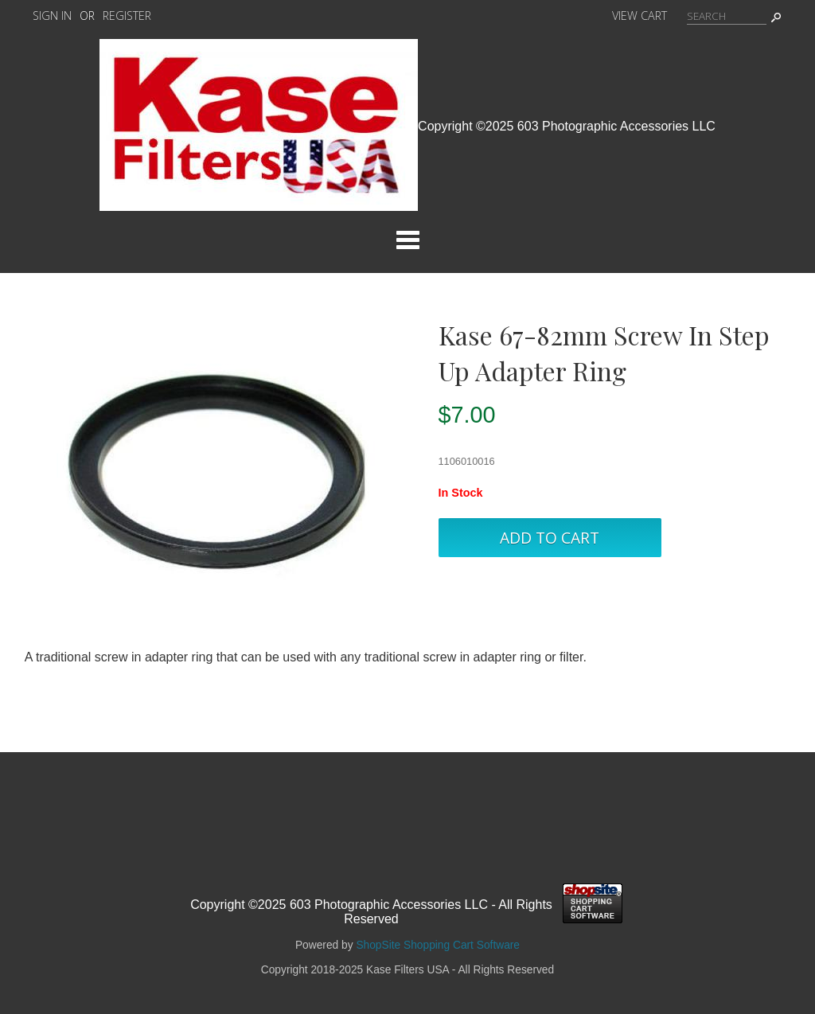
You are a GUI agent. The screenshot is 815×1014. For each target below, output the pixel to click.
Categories (407, 239)
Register (127, 15)
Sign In (52, 15)
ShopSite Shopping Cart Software (438, 945)
